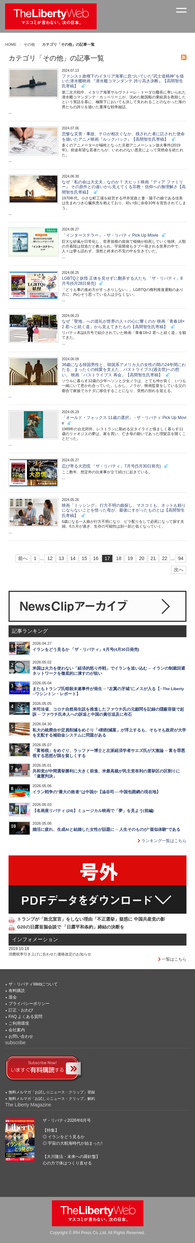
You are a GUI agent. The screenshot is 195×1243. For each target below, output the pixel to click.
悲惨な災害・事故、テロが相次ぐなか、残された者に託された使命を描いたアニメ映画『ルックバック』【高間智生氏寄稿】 (123, 136)
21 (153, 558)
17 (107, 558)
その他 (29, 44)
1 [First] (35, 558)
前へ (23, 558)
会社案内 (17, 1030)
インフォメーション (35, 939)
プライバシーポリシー (29, 1003)
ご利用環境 (19, 1023)
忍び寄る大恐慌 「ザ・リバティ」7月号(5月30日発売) (115, 466)
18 (119, 558)
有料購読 (17, 990)
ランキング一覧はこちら (162, 840)
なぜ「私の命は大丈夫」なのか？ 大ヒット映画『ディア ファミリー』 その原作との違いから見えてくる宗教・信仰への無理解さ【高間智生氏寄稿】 (124, 187)
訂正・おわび (21, 1010)
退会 (13, 997)
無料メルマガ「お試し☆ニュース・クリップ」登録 (52, 1092)
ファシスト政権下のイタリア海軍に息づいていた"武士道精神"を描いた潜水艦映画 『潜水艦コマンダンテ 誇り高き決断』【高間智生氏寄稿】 (123, 81)
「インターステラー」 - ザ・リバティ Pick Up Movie (114, 235)
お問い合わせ (21, 1036)
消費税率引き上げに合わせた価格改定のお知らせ (50, 954)
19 (130, 558)
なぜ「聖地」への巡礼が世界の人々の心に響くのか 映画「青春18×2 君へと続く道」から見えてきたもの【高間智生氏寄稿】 (123, 324)
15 (84, 558)
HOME (10, 44)
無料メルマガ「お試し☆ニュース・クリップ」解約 (52, 1099)
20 (141, 558)
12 (50, 558)
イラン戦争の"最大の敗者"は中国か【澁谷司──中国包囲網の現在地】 (96, 792)
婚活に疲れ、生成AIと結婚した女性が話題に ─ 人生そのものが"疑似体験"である (106, 829)
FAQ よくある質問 (25, 1016)
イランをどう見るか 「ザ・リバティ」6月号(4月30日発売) (85, 649)
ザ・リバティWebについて (33, 984)
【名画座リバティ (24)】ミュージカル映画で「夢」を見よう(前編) (93, 811)
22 (164, 558)
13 (61, 558)
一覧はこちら (172, 959)
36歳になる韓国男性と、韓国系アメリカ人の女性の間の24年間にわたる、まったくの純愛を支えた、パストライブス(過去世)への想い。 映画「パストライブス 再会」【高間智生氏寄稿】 (124, 369)
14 (73, 558)
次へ (178, 569)
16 (96, 558)
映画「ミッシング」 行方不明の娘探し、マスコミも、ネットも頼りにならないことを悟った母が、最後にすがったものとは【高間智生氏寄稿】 (124, 510)
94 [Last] (180, 558)
